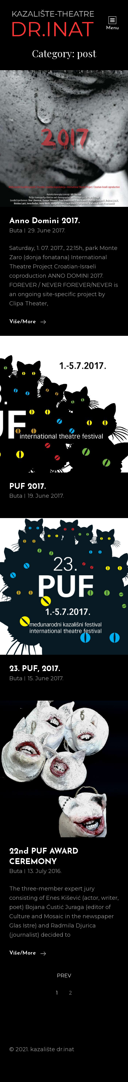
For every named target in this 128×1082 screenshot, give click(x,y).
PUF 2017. (27, 487)
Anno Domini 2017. (44, 221)
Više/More (27, 321)
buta (16, 230)
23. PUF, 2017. (34, 669)
